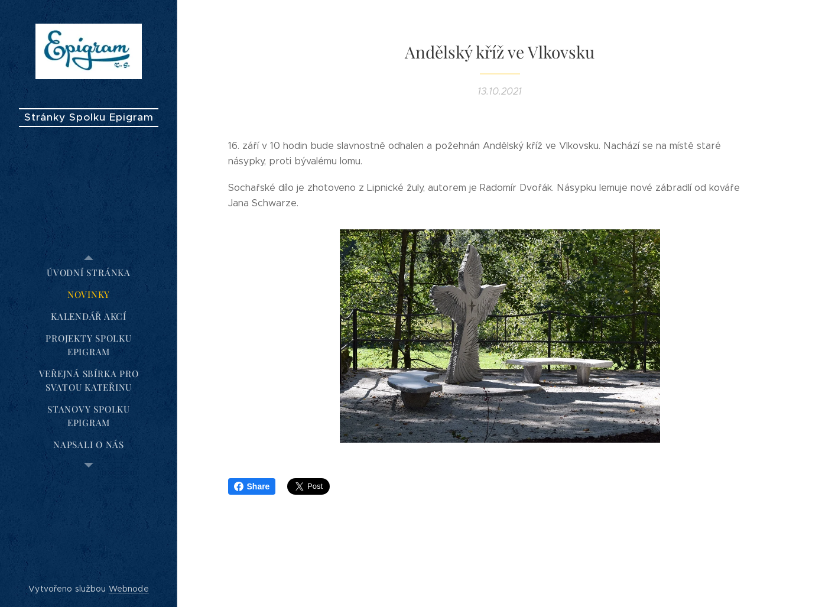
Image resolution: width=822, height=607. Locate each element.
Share (252, 486)
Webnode (129, 588)
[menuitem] (89, 273)
